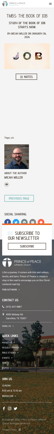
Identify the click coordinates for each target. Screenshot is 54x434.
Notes (26, 77)
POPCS (5, 368)
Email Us (6, 326)
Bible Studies (9, 353)
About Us (7, 342)
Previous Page (19, 198)
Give (4, 363)
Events (6, 358)
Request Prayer (10, 348)
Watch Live (7, 396)
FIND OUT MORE (9, 290)
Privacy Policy (9, 429)
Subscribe (27, 246)
